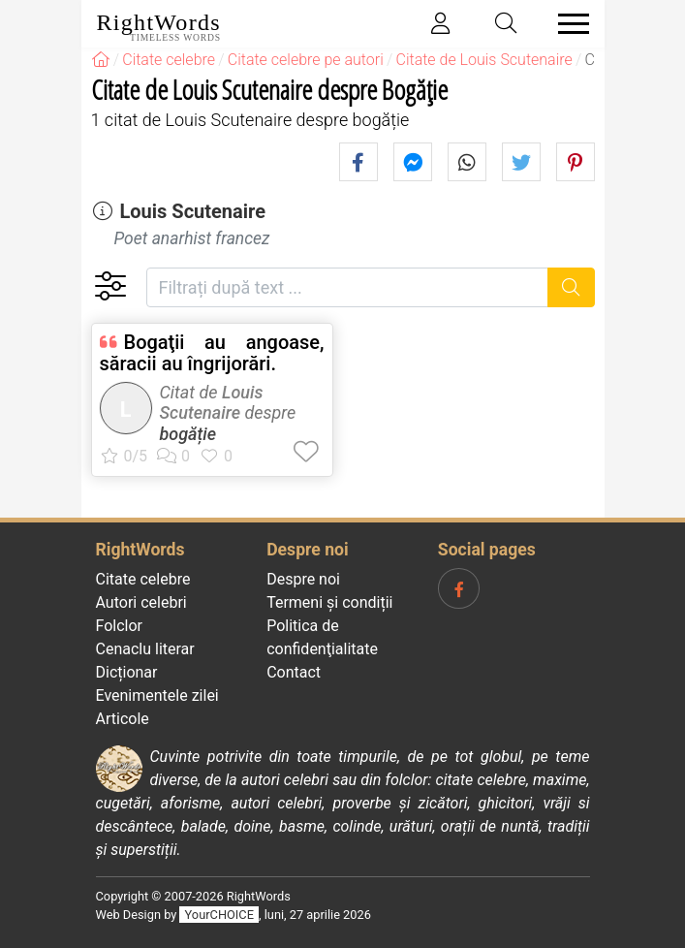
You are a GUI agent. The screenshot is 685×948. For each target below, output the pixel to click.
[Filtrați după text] (347, 287)
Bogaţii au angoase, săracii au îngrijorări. (212, 353)
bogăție (188, 434)
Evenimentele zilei (157, 695)
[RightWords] (100, 59)
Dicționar (127, 672)
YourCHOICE (219, 914)
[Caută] (571, 287)
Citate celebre (143, 579)
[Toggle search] (506, 24)
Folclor (119, 625)
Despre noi (303, 579)
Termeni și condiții (329, 602)
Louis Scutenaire (192, 211)
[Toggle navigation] (567, 24)
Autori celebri (141, 602)
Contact (293, 672)
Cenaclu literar (145, 649)
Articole (122, 719)
